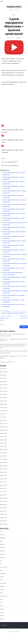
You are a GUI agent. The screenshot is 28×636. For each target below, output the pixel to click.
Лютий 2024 (3, 453)
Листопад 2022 (3, 498)
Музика (2, 576)
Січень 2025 (3, 417)
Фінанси (2, 619)
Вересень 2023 (3, 465)
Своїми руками (3, 596)
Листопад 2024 (3, 423)
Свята (1, 599)
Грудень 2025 (3, 381)
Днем (17, 312)
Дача (1, 541)
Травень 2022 (3, 517)
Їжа (1, 560)
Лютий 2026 (3, 375)
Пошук (1, 324)
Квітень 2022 (3, 521)
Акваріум (2, 534)
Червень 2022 (3, 514)
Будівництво (3, 538)
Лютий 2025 (3, 414)
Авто (1, 531)
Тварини (2, 609)
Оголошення (3, 583)
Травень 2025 (3, 404)
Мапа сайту (4, 625)
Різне (14, 15)
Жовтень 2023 (3, 462)
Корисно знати (3, 567)
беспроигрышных (11, 312)
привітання (17, 313)
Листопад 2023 (3, 459)
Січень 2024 (3, 456)
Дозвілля (2, 544)
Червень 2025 (3, 401)
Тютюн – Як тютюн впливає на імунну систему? (6, 318)
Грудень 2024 (3, 420)
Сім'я (1, 602)
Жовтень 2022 (3, 501)
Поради (2, 589)
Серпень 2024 (3, 433)
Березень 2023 (3, 485)
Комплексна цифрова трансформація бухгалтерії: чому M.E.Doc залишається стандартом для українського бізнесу (13, 346)
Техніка (2, 612)
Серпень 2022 (3, 508)
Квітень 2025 (3, 407)
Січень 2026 (3, 378)
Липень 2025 (3, 397)
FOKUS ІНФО (14, 6)
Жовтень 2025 (3, 388)
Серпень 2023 (3, 469)
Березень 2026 (3, 371)
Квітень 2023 (3, 482)
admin (20, 38)
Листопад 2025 (3, 384)
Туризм (2, 615)
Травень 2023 (3, 478)
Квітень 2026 (3, 368)
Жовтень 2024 (3, 427)
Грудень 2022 (3, 495)
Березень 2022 (3, 524)
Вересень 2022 (3, 504)
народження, (10, 313)
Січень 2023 (3, 491)
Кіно (1, 563)
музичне (3, 313)
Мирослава (23, 312)
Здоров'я (2, 557)
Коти (1, 570)
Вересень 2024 (3, 430)
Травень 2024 (3, 443)
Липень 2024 (3, 436)
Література (3, 573)
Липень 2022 (3, 511)
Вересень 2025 (3, 391)
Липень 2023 (3, 472)
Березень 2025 (3, 410)
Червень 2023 (3, 475)
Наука (1, 580)
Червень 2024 (3, 440)
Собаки (2, 606)
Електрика (2, 554)
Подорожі (2, 586)
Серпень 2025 (3, 394)
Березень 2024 (3, 449)
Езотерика (2, 547)
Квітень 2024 (3, 446)
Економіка (2, 551)
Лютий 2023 (3, 488)
